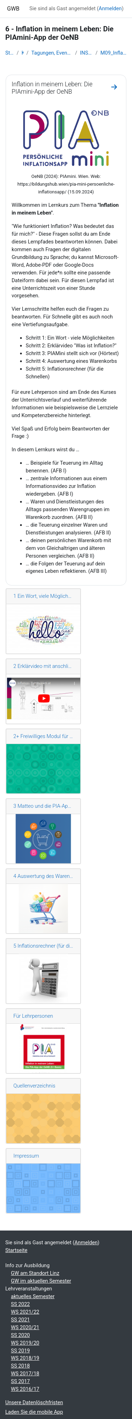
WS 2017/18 (25, 1373)
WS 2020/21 (25, 1327)
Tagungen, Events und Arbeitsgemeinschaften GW (51, 53)
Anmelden (110, 8)
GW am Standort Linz (35, 1273)
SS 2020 (20, 1335)
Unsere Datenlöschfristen (34, 1402)
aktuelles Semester (33, 1296)
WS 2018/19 (25, 1358)
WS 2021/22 (25, 1312)
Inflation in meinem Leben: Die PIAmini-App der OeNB (52, 88)
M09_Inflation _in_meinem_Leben (113, 53)
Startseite (9, 53)
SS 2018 (20, 1366)
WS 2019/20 (25, 1343)
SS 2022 (20, 1304)
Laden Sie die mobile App (34, 1412)
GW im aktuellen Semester (41, 1281)
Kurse (22, 53)
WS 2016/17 (25, 1389)
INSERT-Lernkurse (86, 53)
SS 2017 (20, 1381)
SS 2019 (20, 1350)
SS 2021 (20, 1319)
